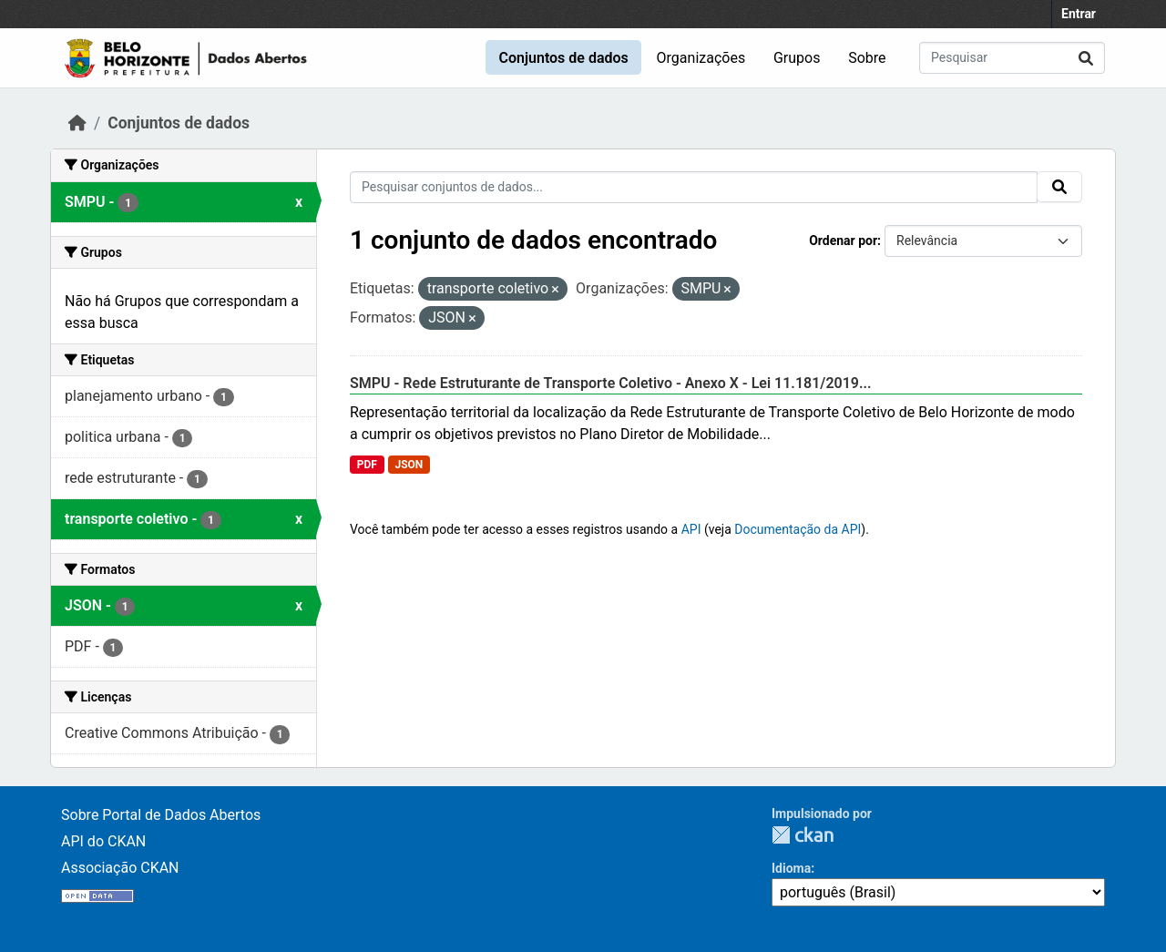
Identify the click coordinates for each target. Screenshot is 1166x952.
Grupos (797, 58)
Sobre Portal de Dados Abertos (161, 815)
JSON (408, 464)
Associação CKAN (120, 867)
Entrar (1078, 13)
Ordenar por (843, 240)
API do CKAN (103, 841)
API (691, 529)
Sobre (866, 58)
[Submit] (1086, 58)
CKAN (803, 835)
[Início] (77, 123)
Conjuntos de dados (563, 58)
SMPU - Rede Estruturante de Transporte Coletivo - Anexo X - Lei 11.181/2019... (611, 383)
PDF (367, 464)
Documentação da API (797, 529)
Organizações (701, 58)
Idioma (791, 868)
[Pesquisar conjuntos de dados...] (1012, 58)
